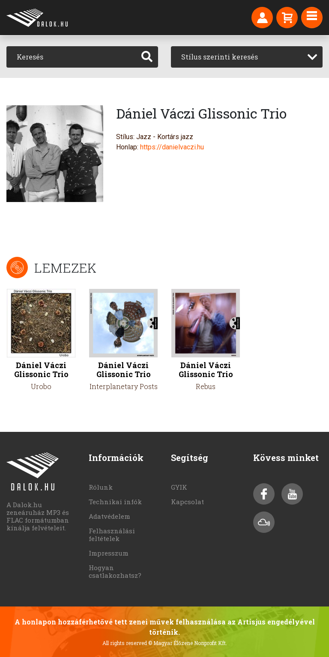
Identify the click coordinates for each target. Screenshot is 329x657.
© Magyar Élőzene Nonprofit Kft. (187, 642)
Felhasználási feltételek (112, 534)
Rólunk (101, 487)
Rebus (205, 386)
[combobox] (247, 57)
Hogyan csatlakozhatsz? (115, 571)
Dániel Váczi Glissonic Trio (41, 369)
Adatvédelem (109, 516)
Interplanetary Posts (124, 386)
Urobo (41, 386)
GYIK (179, 487)
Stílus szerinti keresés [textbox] (219, 56)
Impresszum (109, 553)
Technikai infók (115, 501)
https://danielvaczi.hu (172, 147)
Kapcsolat (187, 501)
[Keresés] (71, 57)
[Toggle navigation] (312, 17)
